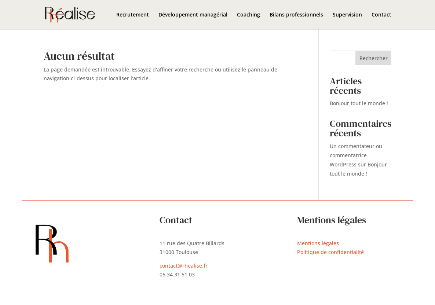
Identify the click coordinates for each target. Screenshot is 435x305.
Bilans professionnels (296, 15)
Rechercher (373, 58)
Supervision (347, 15)
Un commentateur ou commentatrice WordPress (356, 155)
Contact (381, 15)
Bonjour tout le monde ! (359, 103)
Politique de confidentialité (330, 252)
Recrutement (132, 15)
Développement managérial (192, 15)
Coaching (248, 15)
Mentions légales (318, 243)
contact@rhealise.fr (184, 265)
